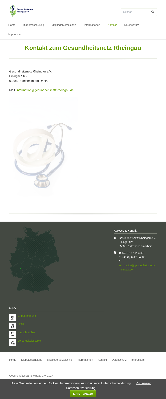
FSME (21, 324)
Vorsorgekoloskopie (29, 340)
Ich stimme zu (83, 393)
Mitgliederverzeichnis (64, 24)
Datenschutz (131, 24)
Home (11, 24)
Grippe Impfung (27, 315)
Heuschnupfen (26, 332)
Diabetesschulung (33, 24)
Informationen (92, 24)
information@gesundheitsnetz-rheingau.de (45, 90)
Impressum (14, 34)
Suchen (153, 12)
